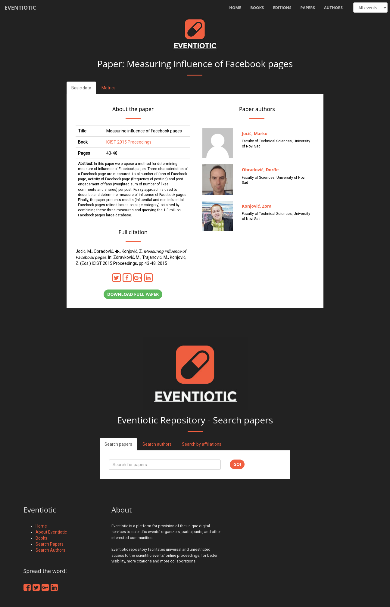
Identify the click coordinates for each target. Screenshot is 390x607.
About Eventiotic (51, 532)
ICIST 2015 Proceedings (128, 142)
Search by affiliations (201, 444)
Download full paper (133, 294)
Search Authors (50, 550)
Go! (237, 464)
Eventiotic (20, 7)
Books (257, 7)
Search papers (118, 444)
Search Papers (50, 544)
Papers (307, 7)
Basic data (81, 87)
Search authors (157, 444)
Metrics (108, 87)
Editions (282, 7)
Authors (333, 7)
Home (235, 7)
